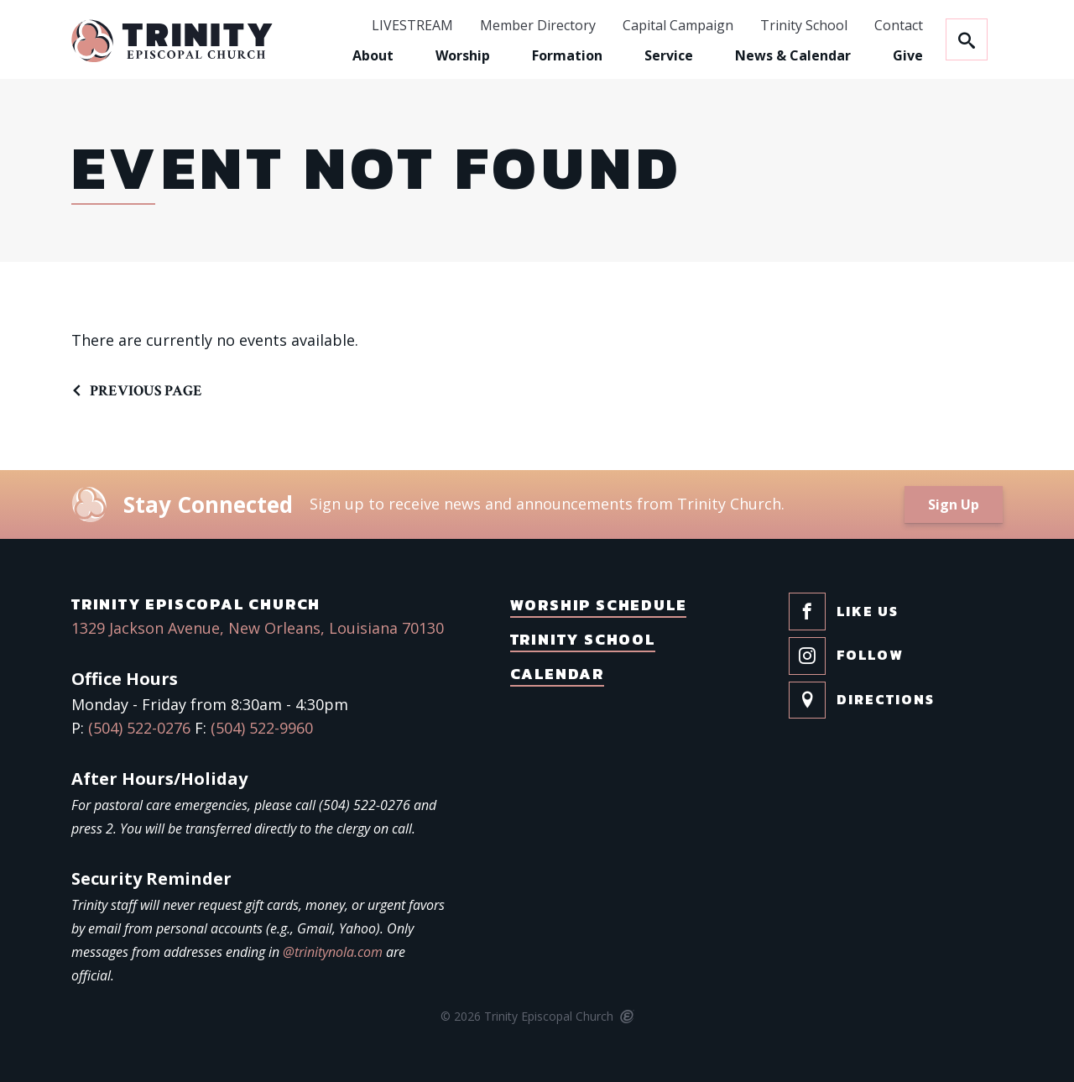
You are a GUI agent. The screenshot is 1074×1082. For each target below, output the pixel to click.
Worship (462, 55)
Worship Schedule (598, 604)
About (373, 55)
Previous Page (146, 390)
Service (668, 55)
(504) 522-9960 (262, 728)
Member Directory (538, 26)
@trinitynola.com (333, 952)
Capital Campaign (678, 26)
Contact (898, 26)
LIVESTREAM (412, 26)
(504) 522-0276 (139, 728)
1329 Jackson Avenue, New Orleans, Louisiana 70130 (257, 628)
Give (908, 55)
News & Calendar (793, 55)
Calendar (557, 673)
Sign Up (953, 504)
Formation (567, 55)
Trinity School (803, 26)
